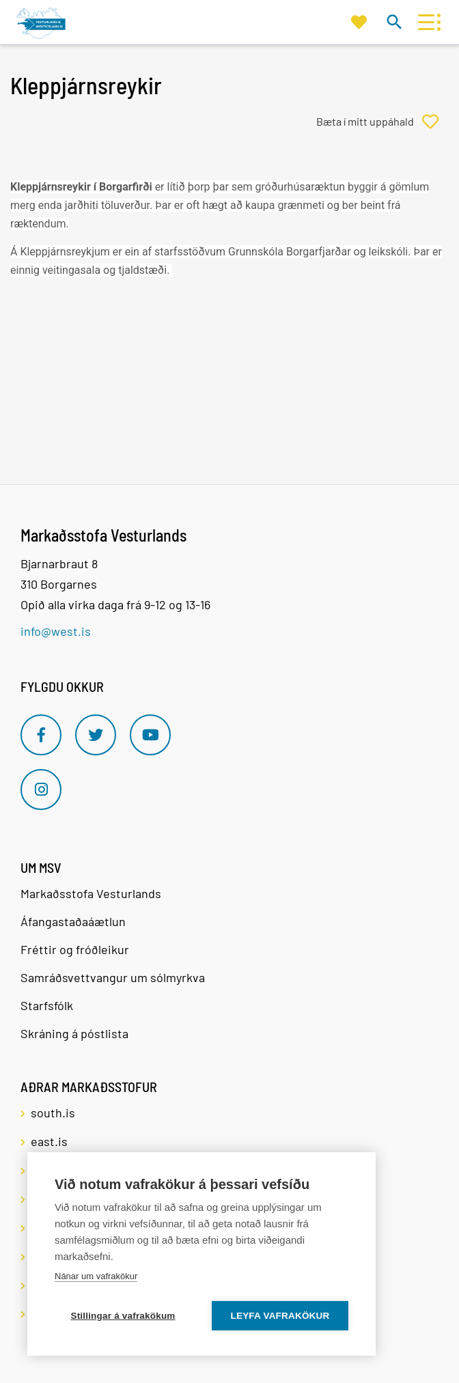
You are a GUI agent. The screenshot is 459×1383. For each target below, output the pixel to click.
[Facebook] (40, 734)
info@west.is (55, 631)
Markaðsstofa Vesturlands (90, 893)
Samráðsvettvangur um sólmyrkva (112, 977)
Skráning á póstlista (74, 1033)
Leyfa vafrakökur (280, 1316)
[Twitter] (95, 734)
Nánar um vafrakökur (96, 1276)
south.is (53, 1112)
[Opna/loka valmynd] (426, 22)
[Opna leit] (393, 21)
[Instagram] (40, 789)
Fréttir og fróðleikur (74, 949)
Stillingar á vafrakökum (122, 1316)
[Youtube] (150, 734)
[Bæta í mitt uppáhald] (382, 121)
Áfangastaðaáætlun (73, 921)
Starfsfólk (46, 1005)
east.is (49, 1141)
